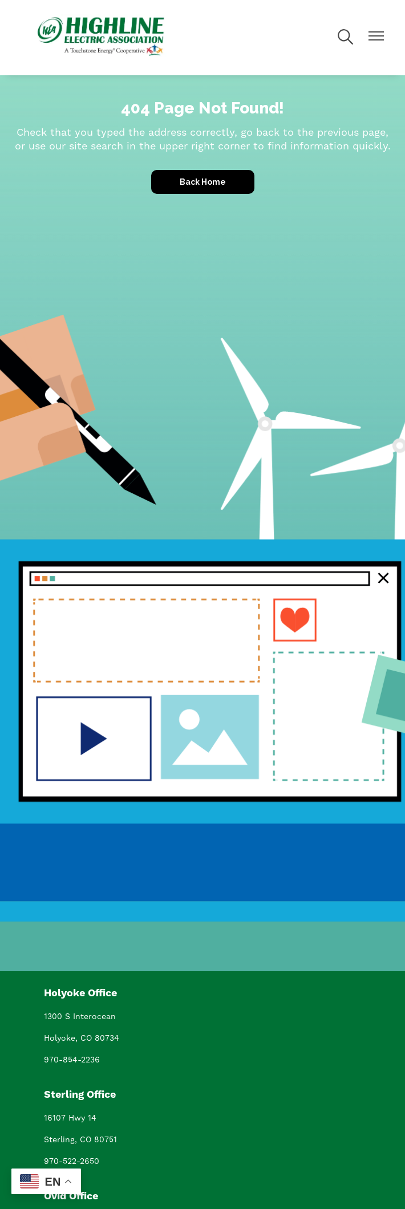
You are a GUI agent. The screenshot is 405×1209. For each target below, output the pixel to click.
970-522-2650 (71, 1161)
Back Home (203, 181)
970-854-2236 (72, 1059)
